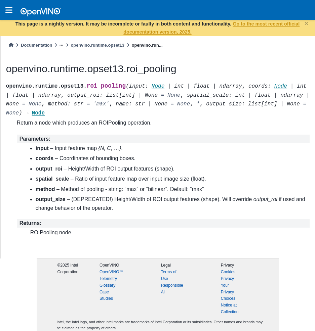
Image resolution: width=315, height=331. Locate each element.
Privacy (227, 278)
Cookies (228, 272)
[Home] (11, 45)
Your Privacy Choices (228, 292)
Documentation (36, 45)
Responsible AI (172, 288)
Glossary (107, 285)
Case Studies (106, 295)
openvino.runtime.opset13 (97, 45)
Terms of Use (168, 275)
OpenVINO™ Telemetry (111, 275)
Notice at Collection (230, 308)
